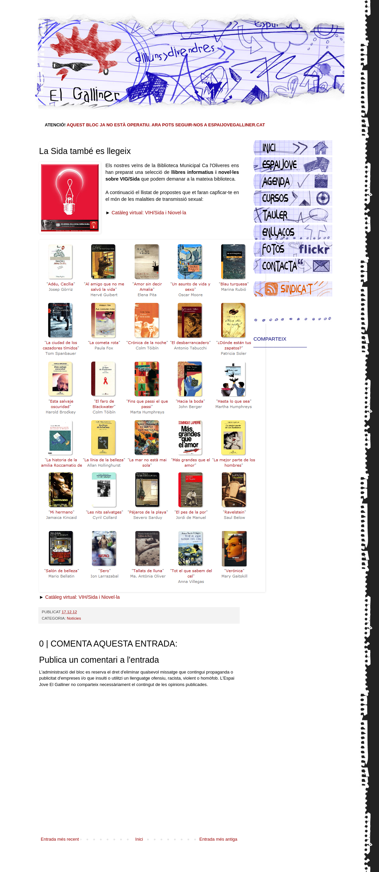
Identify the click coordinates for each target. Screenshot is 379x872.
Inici (139, 839)
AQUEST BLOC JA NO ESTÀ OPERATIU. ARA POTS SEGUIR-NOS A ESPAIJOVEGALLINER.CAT (166, 124)
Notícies (74, 618)
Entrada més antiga (218, 839)
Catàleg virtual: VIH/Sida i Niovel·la (148, 212)
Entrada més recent (60, 839)
